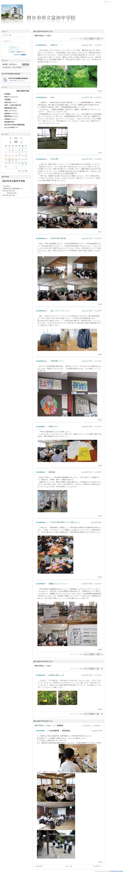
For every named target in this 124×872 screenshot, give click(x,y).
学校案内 (7, 94)
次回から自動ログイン (18, 52)
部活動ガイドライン (10, 113)
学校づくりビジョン (10, 97)
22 (22, 159)
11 (9, 156)
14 (19, 156)
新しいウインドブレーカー (60, 311)
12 (13, 156)
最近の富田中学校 (23, 91)
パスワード (7, 41)
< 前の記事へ (86, 725)
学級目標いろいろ (57, 361)
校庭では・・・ (56, 45)
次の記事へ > (97, 725)
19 (13, 159)
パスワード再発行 (20, 55)
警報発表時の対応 (10, 108)
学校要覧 (7, 99)
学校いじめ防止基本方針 (12, 105)
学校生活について (10, 102)
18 (9, 159)
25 (9, 163)
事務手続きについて (10, 116)
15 (22, 156)
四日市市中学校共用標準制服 (14, 125)
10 (6, 156)
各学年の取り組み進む (59, 238)
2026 (16, 138)
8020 (52, 97)
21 (19, 159)
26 (6, 149)
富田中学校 (98, 522)
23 (26, 159)
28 (13, 149)
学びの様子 (55, 159)
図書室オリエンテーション (58, 584)
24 (6, 163)
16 (26, 156)
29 (16, 149)
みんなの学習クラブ (10, 127)
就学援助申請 (8, 122)
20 (16, 159)
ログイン (107, 1)
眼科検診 (52, 472)
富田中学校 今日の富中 (93, 45)
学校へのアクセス (10, 111)
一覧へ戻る (68, 866)
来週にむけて (53, 426)
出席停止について (10, 119)
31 (6, 167)
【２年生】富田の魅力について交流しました (64, 522)
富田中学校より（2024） (43, 725)
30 (19, 149)
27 (9, 149)
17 (6, 159)
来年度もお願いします (56, 675)
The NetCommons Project (116, 871)
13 (16, 156)
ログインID (7, 35)
